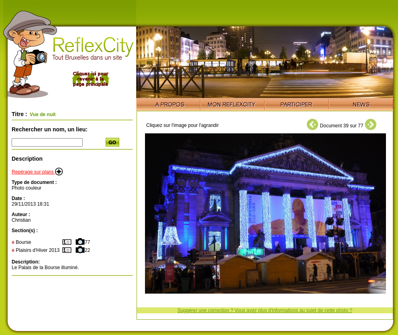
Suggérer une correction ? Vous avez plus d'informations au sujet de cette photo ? (265, 310)
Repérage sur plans (37, 172)
